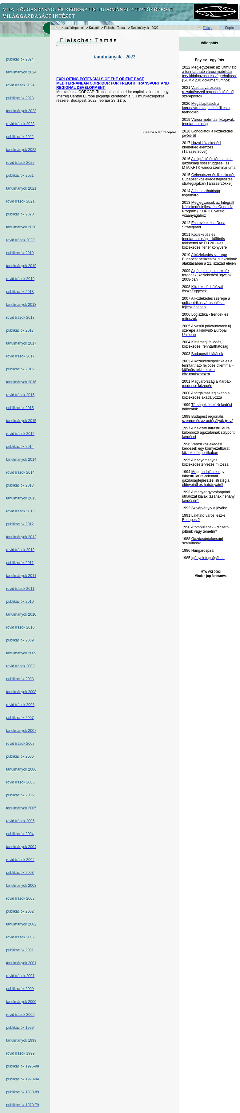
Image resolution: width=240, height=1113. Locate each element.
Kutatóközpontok (73, 28)
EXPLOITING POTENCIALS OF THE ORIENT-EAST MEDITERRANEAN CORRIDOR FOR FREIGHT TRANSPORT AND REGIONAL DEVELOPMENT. (112, 83)
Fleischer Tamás (115, 28)
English (230, 28)
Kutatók (94, 28)
